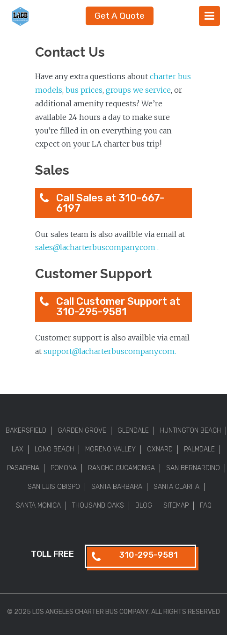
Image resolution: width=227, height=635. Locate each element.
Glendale (133, 431)
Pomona (64, 468)
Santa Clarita (176, 487)
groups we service (138, 90)
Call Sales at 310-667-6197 (110, 203)
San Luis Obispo (54, 487)
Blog (143, 505)
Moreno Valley (110, 449)
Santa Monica (38, 505)
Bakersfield (26, 431)
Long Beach (54, 449)
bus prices (84, 90)
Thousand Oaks (98, 505)
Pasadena (23, 468)
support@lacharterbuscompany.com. (110, 351)
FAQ (206, 505)
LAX (17, 449)
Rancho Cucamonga (121, 468)
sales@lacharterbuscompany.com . (98, 247)
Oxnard (160, 449)
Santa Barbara (116, 487)
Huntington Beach (190, 431)
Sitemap (176, 505)
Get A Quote (120, 15)
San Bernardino (193, 468)
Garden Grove (82, 431)
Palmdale (199, 449)
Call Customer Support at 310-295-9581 (118, 306)
